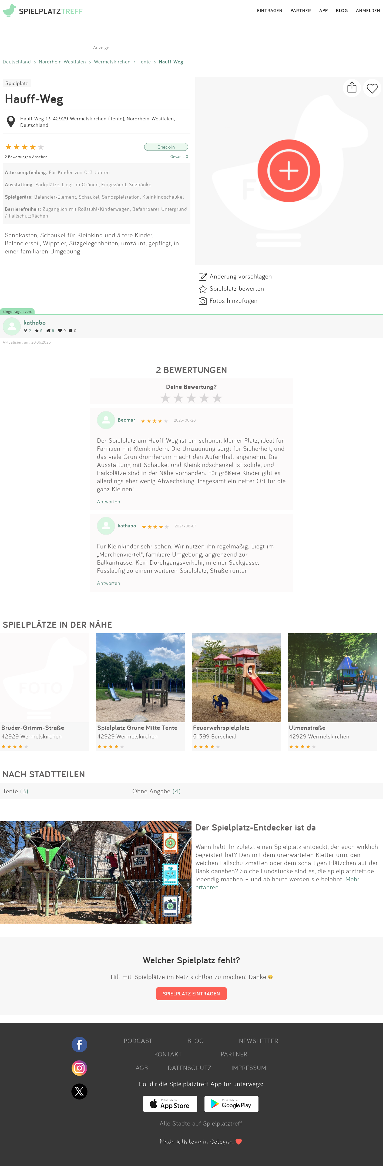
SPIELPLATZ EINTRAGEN (191, 993)
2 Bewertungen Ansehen (26, 156)
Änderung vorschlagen (241, 276)
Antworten (108, 501)
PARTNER (301, 11)
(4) (177, 791)
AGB (142, 1067)
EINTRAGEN (270, 11)
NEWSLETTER (258, 1040)
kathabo (34, 322)
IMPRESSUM (248, 1067)
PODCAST (138, 1040)
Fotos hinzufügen (234, 300)
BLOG (342, 11)
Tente (145, 61)
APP (323, 11)
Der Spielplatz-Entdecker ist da (256, 827)
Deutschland (17, 61)
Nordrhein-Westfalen (62, 61)
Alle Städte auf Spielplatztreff (201, 1123)
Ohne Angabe (151, 791)
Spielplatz (16, 83)
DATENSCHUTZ (189, 1067)
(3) (24, 791)
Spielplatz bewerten (237, 288)
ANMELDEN (368, 11)
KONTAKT (168, 1054)
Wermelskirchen (112, 61)
